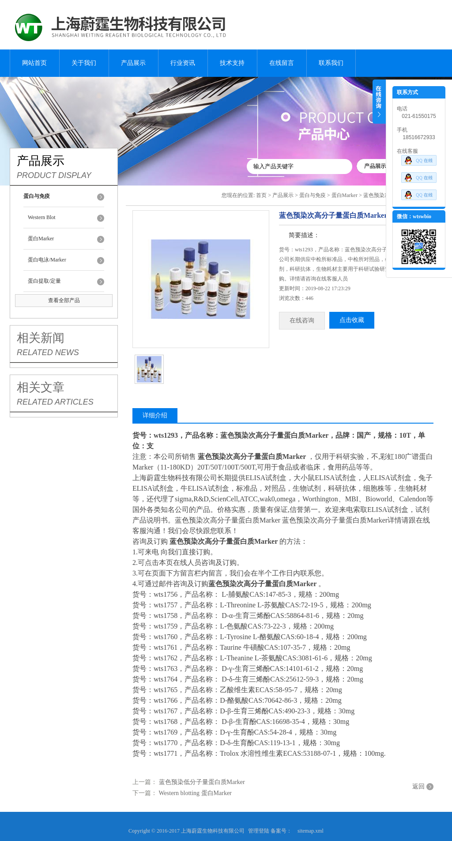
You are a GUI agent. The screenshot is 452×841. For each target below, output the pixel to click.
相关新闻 (40, 338)
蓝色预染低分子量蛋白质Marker (202, 782)
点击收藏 (351, 320)
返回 (418, 786)
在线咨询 (302, 320)
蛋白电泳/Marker (47, 260)
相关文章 (40, 387)
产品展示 (133, 63)
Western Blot (42, 217)
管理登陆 (258, 831)
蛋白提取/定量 (44, 281)
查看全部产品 (64, 300)
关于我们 (84, 63)
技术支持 (232, 63)
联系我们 (331, 63)
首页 (261, 195)
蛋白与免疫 (312, 195)
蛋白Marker (41, 238)
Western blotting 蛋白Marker (195, 793)
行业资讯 (182, 63)
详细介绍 (155, 415)
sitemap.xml (311, 831)
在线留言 (281, 63)
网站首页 (34, 63)
